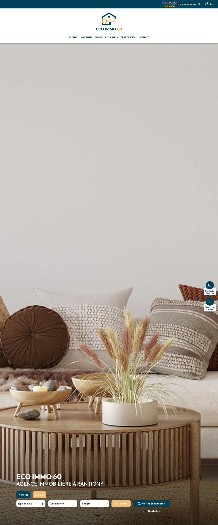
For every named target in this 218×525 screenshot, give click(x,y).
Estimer (39, 495)
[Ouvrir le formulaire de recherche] (121, 504)
